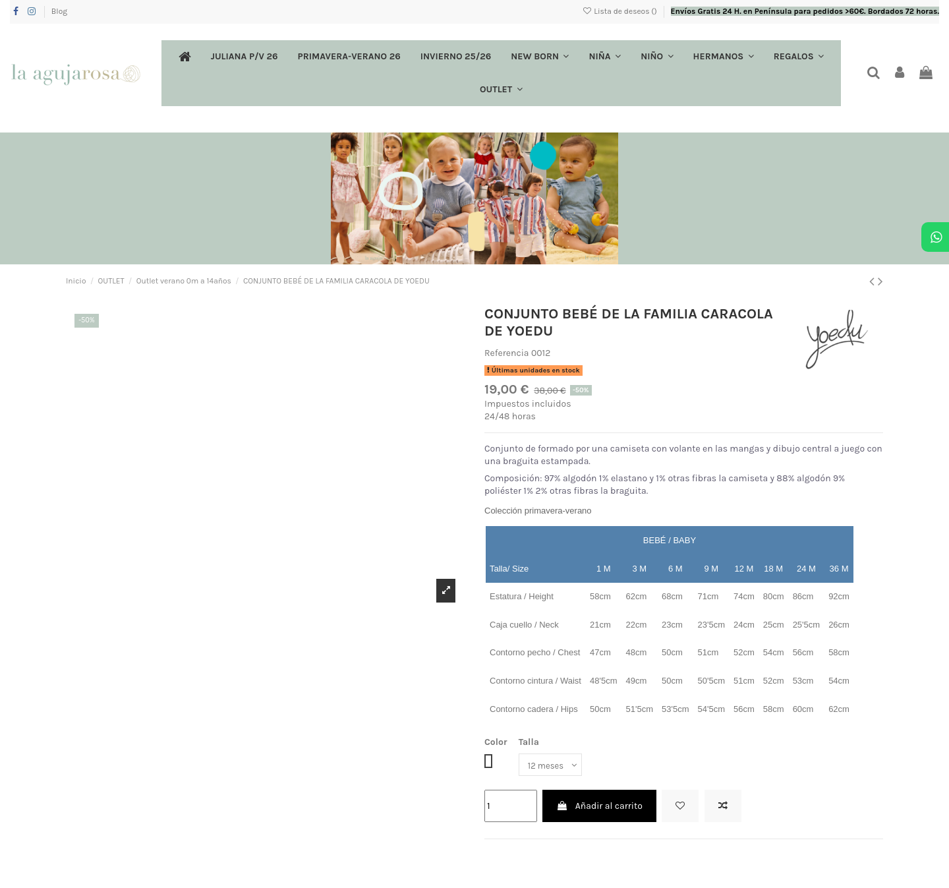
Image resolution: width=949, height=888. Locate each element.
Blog (59, 11)
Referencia (506, 353)
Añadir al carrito (599, 808)
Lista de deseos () (620, 11)
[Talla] (553, 766)
